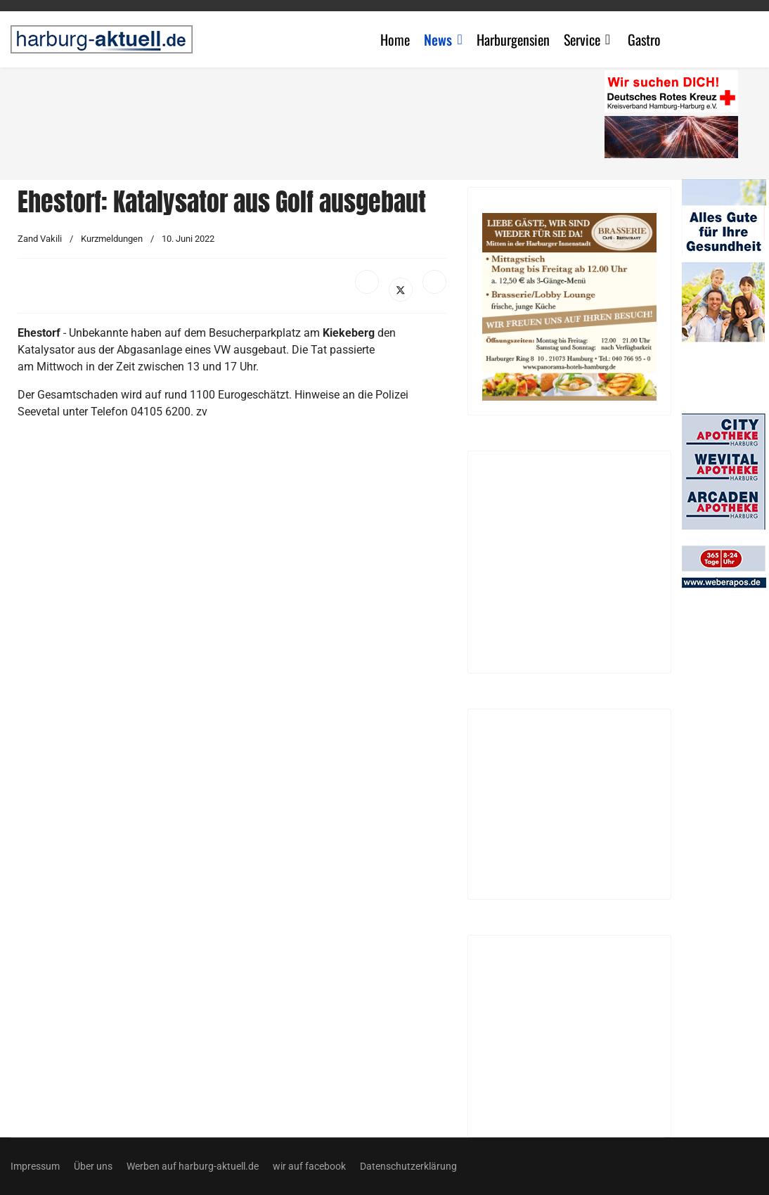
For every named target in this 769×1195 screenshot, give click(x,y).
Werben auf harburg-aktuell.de (193, 1166)
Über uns (93, 1166)
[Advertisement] (313, 119)
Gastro (644, 39)
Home (395, 39)
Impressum (35, 1166)
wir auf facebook (309, 1166)
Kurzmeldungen (112, 238)
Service (582, 39)
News (438, 39)
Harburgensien (513, 39)
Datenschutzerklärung (408, 1166)
